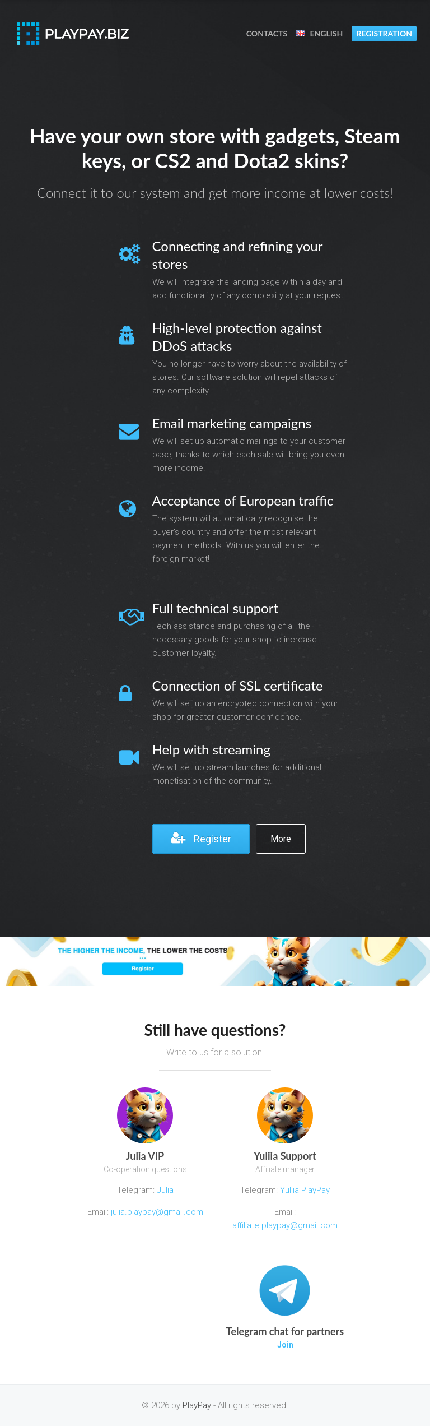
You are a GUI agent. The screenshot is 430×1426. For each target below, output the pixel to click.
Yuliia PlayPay (304, 1190)
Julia (165, 1190)
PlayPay (197, 1405)
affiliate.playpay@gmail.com (285, 1225)
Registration (384, 33)
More (280, 839)
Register (201, 838)
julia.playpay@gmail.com (157, 1212)
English (319, 33)
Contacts (266, 33)
